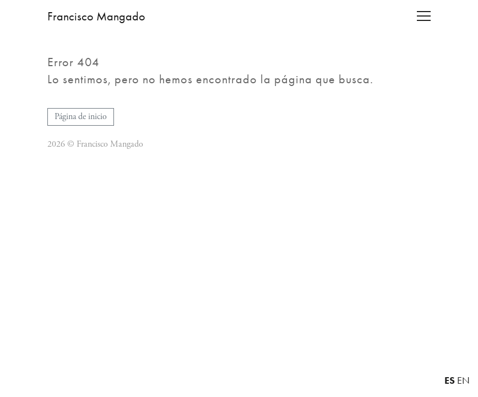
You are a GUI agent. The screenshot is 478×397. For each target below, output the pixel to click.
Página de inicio (81, 116)
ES (449, 380)
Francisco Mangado (96, 16)
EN (463, 380)
